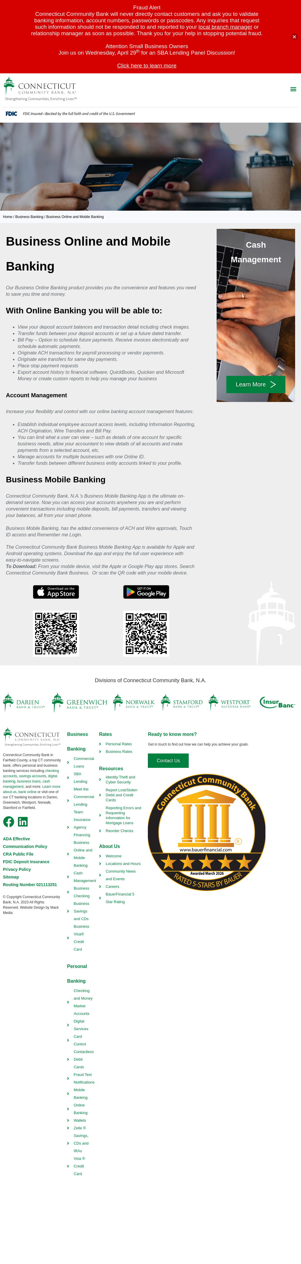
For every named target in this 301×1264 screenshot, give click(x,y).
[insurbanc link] (277, 702)
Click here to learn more (147, 65)
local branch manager (225, 27)
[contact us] (168, 760)
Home (7, 217)
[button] (293, 89)
